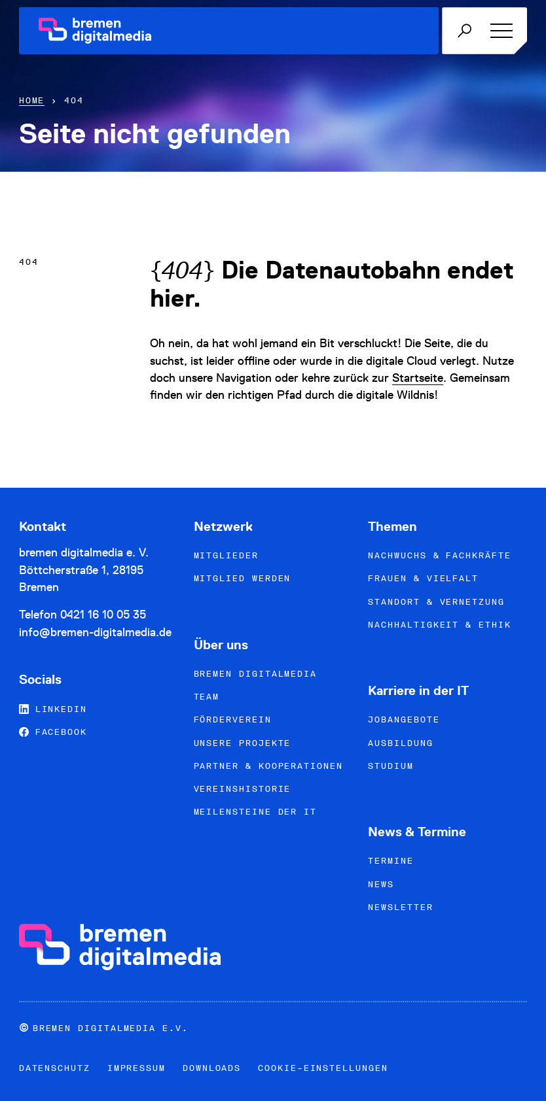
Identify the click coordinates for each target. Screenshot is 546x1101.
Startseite (417, 377)
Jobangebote (403, 719)
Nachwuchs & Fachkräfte (439, 555)
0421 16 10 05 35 (103, 614)
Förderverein (233, 719)
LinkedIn (53, 709)
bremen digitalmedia (255, 674)
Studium (390, 766)
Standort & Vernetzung (436, 602)
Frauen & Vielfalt (423, 578)
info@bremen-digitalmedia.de (95, 632)
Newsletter (400, 907)
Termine (390, 861)
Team (207, 697)
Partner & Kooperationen (268, 766)
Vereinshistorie (242, 789)
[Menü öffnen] (499, 30)
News (381, 884)
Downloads (212, 1068)
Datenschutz (54, 1068)
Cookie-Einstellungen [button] (323, 1068)
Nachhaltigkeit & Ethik (439, 625)
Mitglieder (226, 555)
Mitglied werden (242, 578)
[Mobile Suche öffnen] (464, 30)
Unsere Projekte (242, 743)
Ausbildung (400, 743)
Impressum (136, 1068)
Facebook (53, 732)
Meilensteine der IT (255, 812)
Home (32, 100)
